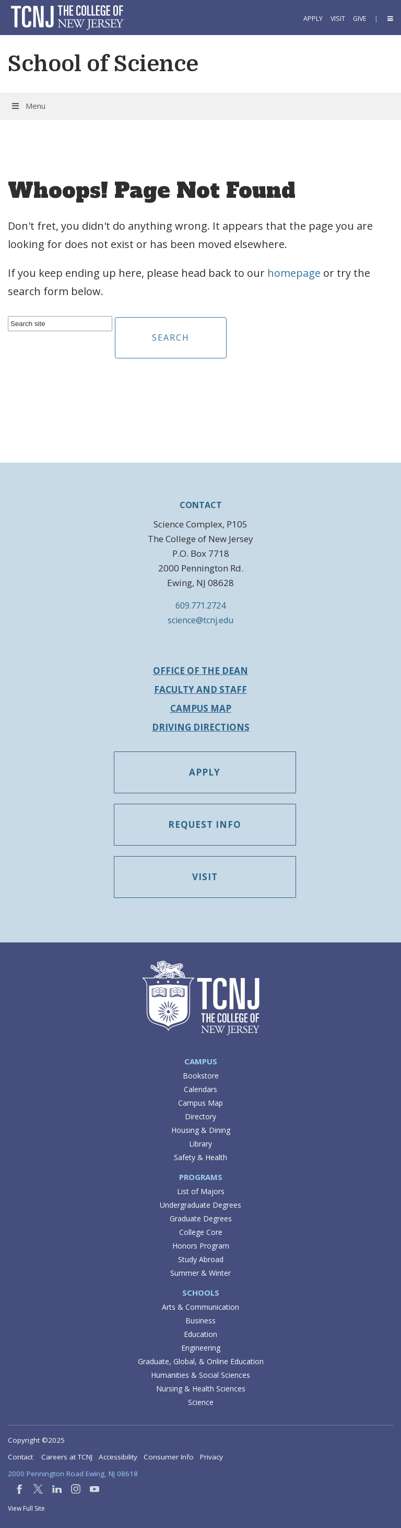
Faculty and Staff (200, 689)
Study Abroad (200, 1259)
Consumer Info (169, 1457)
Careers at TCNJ (66, 1457)
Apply (313, 18)
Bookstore (201, 1076)
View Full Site (26, 1508)
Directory (200, 1116)
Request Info (205, 824)
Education (200, 1334)
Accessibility (118, 1457)
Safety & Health (200, 1157)
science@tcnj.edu (200, 620)
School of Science (103, 63)
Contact (20, 1457)
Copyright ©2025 (36, 1440)
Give (360, 18)
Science (201, 1402)
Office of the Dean (200, 671)
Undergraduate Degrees (200, 1205)
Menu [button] (27, 105)
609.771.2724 (200, 605)
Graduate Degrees (201, 1218)
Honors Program (200, 1246)
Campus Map (200, 708)
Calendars (200, 1089)
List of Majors (201, 1191)
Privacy (211, 1457)
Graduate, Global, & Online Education (201, 1361)
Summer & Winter (200, 1273)
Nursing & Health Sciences (200, 1389)
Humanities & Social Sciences (200, 1375)
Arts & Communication (200, 1307)
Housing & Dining (200, 1130)
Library (200, 1144)
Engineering (200, 1348)
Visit (338, 18)
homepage (294, 273)
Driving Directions (201, 727)
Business (200, 1320)
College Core (200, 1232)
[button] (389, 18)
